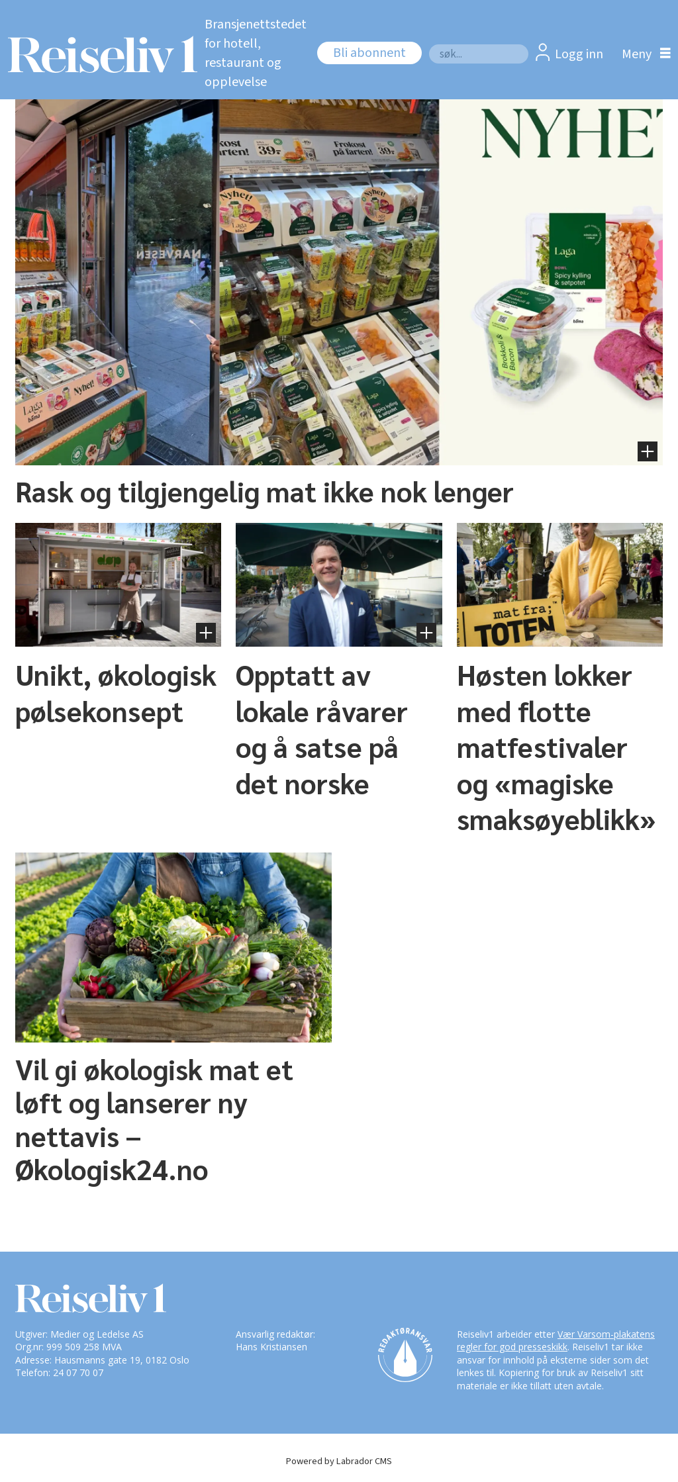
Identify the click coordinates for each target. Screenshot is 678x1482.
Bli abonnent (369, 53)
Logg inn (579, 54)
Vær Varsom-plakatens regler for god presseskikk (556, 1341)
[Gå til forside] (95, 54)
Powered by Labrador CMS (339, 1461)
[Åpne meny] (643, 54)
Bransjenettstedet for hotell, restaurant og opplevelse (256, 53)
